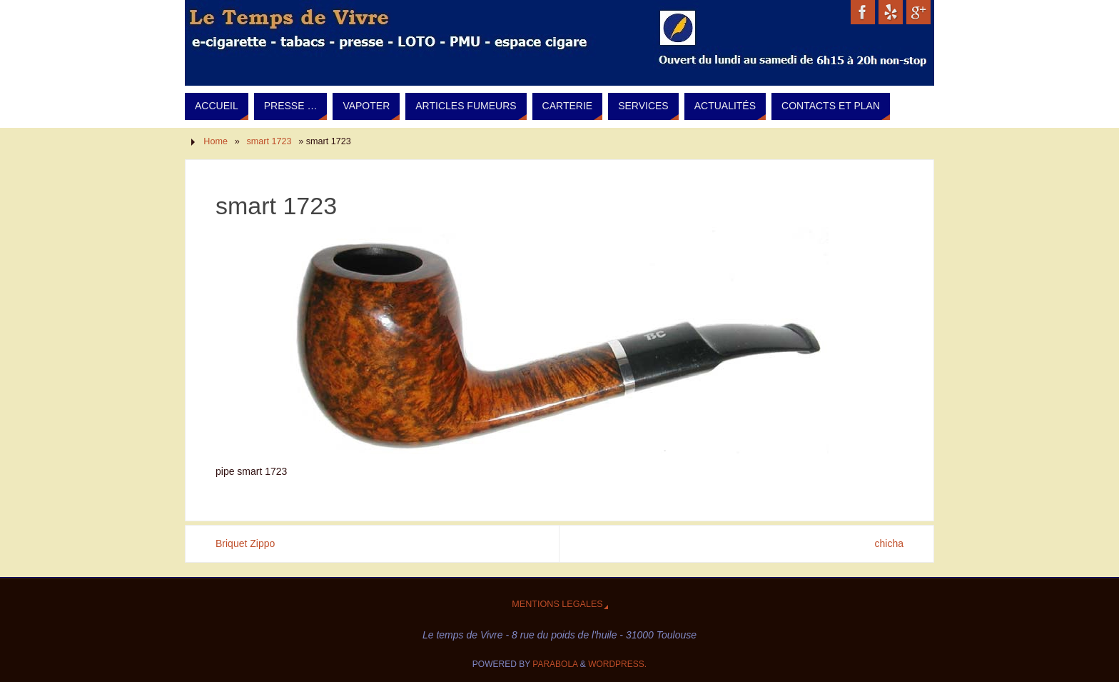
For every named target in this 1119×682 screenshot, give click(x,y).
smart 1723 (269, 141)
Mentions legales (557, 604)
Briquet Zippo (245, 543)
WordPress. (617, 664)
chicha (889, 543)
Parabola (554, 664)
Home (215, 141)
